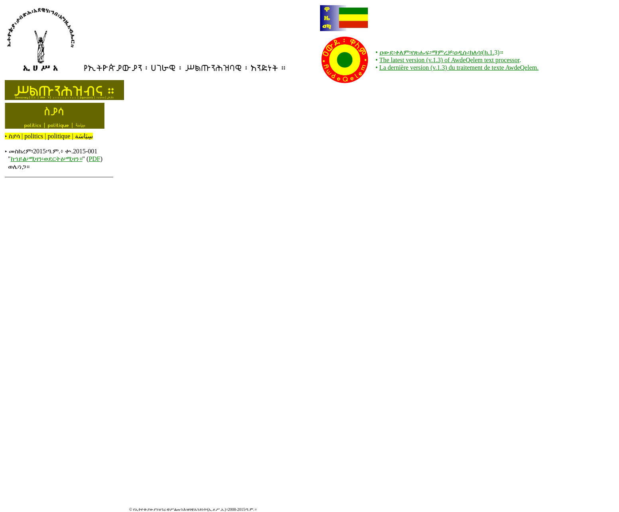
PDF (94, 158)
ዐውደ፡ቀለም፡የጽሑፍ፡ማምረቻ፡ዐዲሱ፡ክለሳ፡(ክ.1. (436, 52)
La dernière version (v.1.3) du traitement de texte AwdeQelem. (459, 67)
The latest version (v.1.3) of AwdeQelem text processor (449, 60)
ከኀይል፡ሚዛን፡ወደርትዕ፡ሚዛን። (47, 158)
